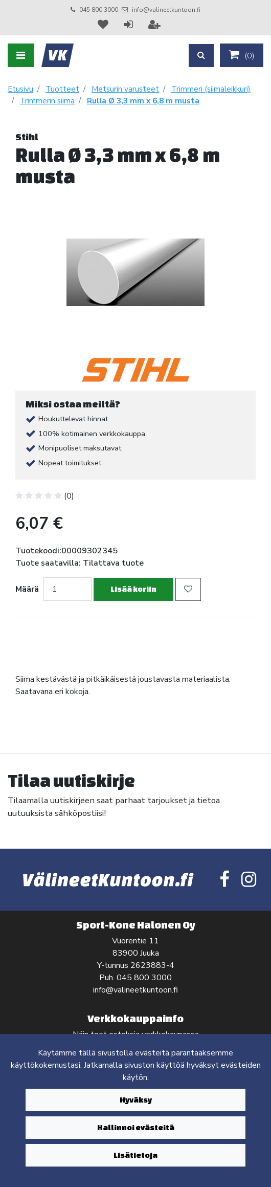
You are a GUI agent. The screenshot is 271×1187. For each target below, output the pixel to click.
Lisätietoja (135, 1155)
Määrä (27, 589)
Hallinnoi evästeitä (135, 1127)
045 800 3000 (98, 10)
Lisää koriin (133, 589)
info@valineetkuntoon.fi (166, 10)
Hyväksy (136, 1099)
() (242, 55)
